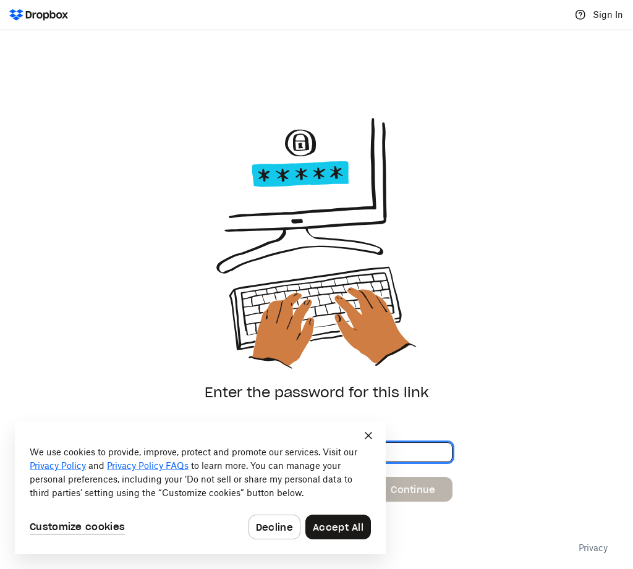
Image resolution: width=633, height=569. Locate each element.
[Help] (580, 15)
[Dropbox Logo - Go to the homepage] (38, 15)
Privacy (593, 547)
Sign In (608, 14)
